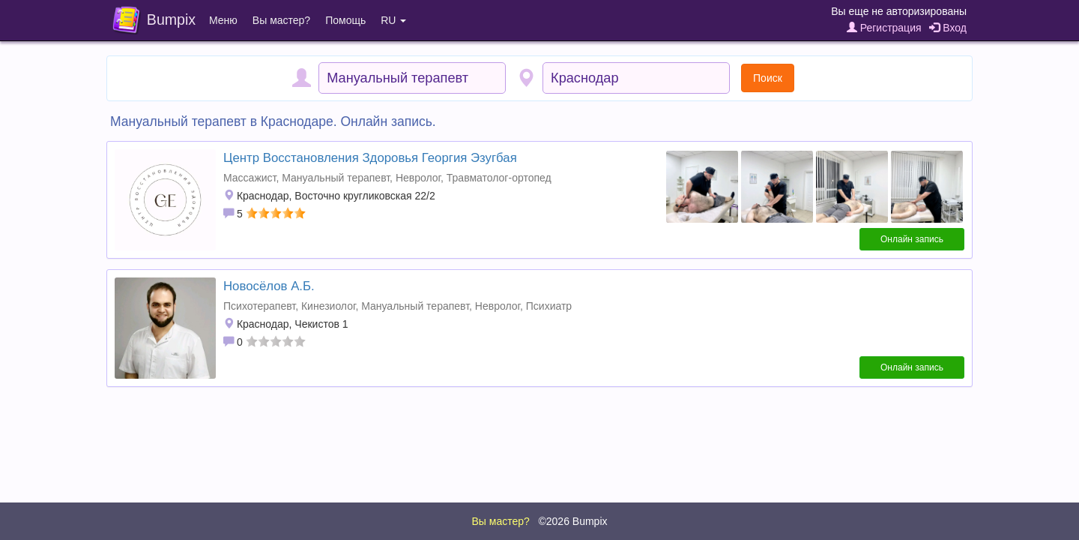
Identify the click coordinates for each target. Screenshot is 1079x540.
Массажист (249, 178)
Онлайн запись (911, 239)
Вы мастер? (281, 20)
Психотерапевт (259, 306)
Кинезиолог (328, 306)
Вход (948, 28)
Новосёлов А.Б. (269, 286)
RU (393, 20)
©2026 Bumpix (572, 521)
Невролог (418, 178)
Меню (223, 20)
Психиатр (549, 306)
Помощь (345, 20)
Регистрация (884, 28)
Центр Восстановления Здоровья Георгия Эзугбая (370, 158)
